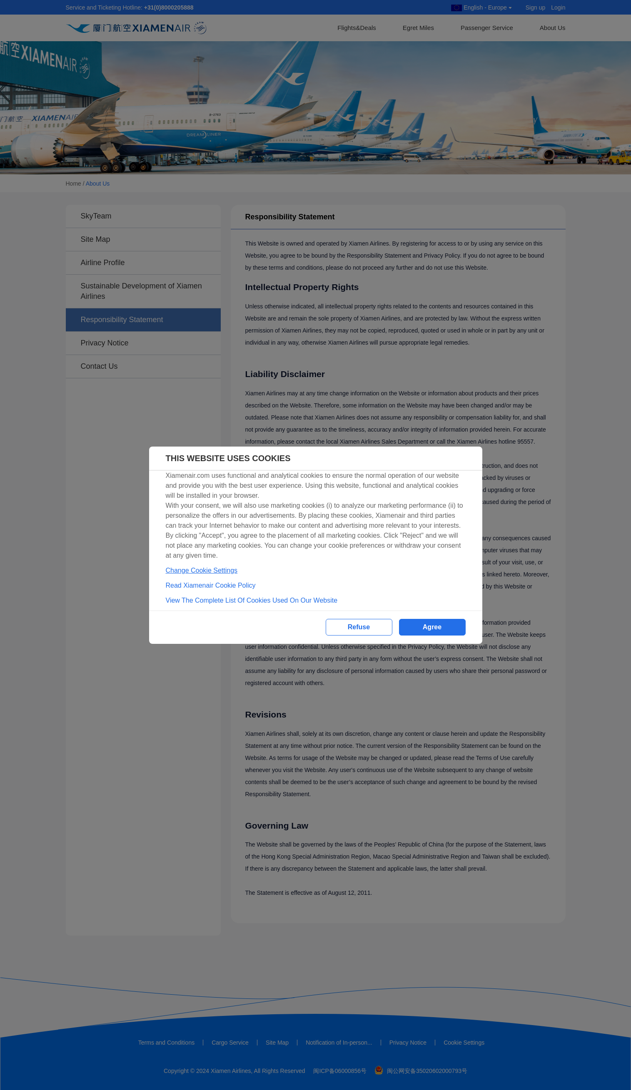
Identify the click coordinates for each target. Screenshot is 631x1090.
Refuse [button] (359, 627)
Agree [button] (432, 627)
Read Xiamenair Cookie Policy (211, 585)
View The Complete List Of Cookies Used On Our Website (252, 600)
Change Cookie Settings (202, 570)
